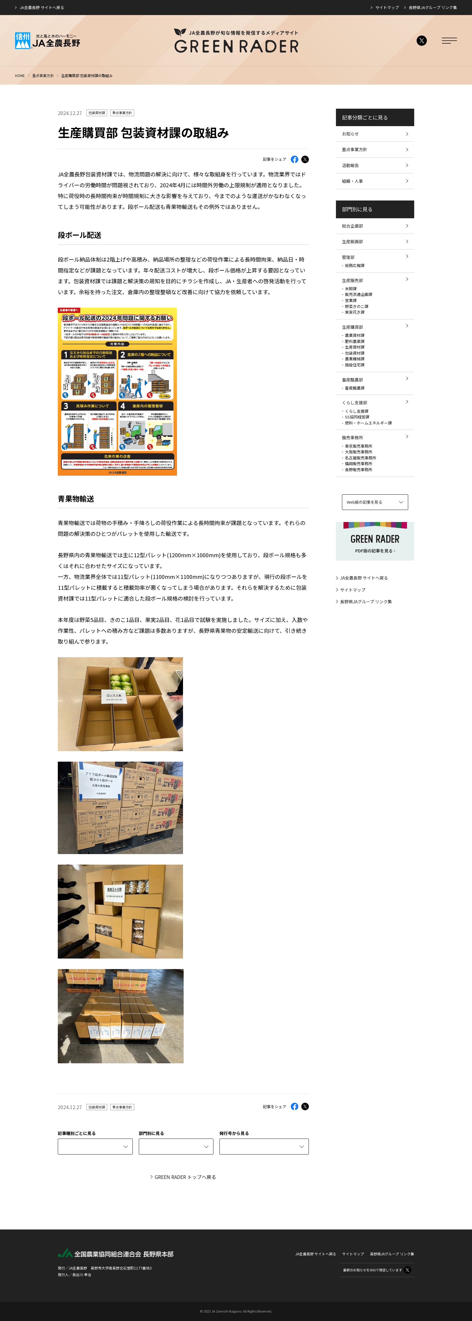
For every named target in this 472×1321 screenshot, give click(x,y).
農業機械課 (355, 359)
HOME (20, 75)
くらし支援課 (356, 411)
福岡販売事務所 (358, 463)
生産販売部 (352, 280)
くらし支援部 (354, 402)
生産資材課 (355, 347)
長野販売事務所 (358, 469)
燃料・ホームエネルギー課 (368, 423)
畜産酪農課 (355, 388)
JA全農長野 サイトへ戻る (42, 7)
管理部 (348, 257)
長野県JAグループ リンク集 (433, 7)
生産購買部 (352, 327)
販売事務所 (352, 437)
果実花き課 (355, 312)
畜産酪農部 (352, 380)
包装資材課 (96, 112)
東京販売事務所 (358, 446)
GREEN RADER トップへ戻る (185, 1176)
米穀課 (351, 288)
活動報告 (350, 165)
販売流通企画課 (358, 294)
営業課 (351, 300)
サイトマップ (387, 7)
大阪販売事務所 (358, 452)
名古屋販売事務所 (360, 458)
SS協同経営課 (357, 417)
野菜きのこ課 (356, 306)
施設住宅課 (355, 365)
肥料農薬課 (355, 341)
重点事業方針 (43, 75)
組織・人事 (352, 181)
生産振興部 (352, 241)
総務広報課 (355, 265)
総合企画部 (352, 226)
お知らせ (350, 134)
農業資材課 (355, 335)
